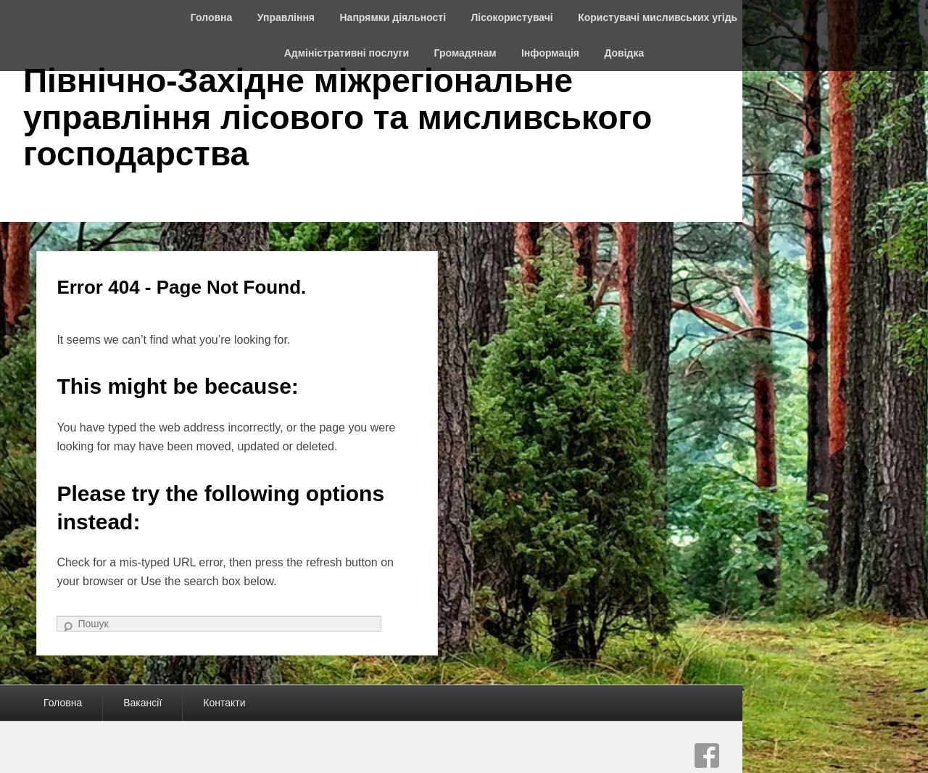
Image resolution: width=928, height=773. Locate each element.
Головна (212, 17)
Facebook (707, 755)
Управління (286, 17)
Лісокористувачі (512, 17)
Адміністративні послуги (346, 53)
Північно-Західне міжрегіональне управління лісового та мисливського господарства (337, 117)
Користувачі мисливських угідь (657, 17)
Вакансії (142, 702)
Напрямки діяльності (393, 17)
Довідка (624, 53)
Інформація (550, 53)
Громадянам (465, 53)
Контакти (224, 702)
